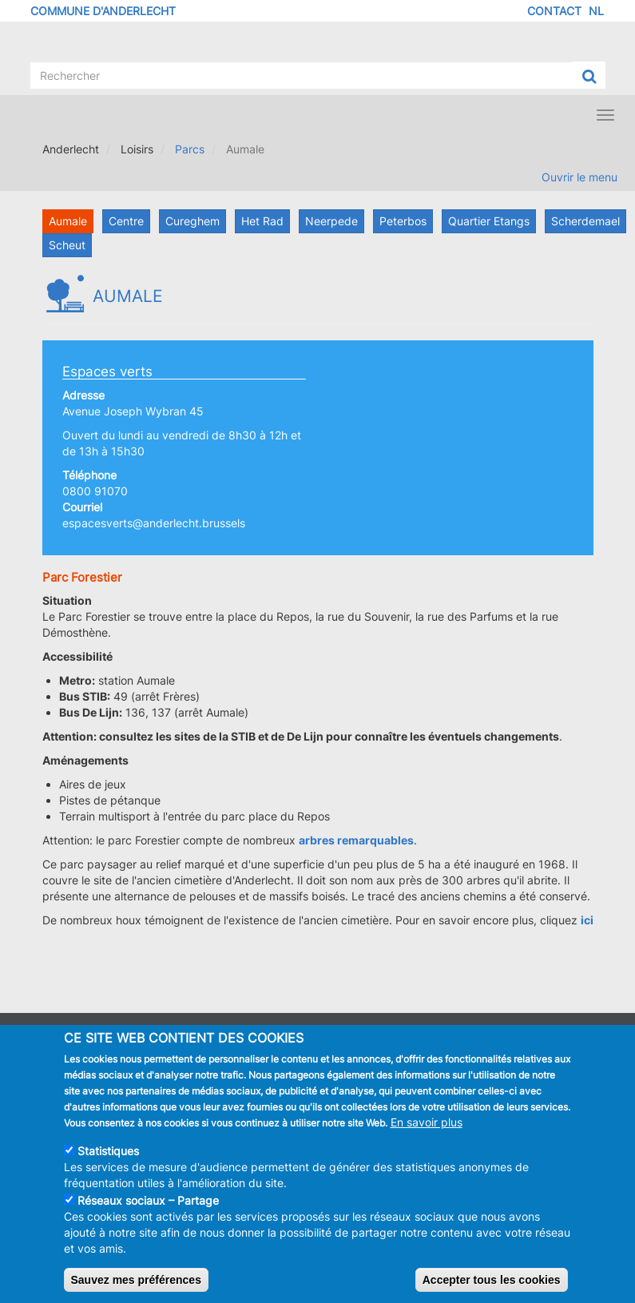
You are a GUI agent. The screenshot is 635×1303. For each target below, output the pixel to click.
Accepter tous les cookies (492, 1290)
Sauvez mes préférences (136, 1290)
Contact (554, 11)
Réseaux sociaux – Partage (148, 1211)
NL (596, 11)
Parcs (189, 149)
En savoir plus (426, 1132)
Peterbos (403, 221)
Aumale (68, 221)
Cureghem (192, 221)
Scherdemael (585, 221)
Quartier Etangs (489, 221)
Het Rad (262, 221)
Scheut (67, 245)
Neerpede (331, 221)
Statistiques (108, 1161)
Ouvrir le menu (579, 177)
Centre (126, 221)
